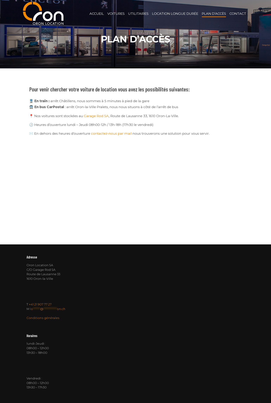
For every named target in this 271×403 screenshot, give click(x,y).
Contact (238, 14)
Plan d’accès (214, 14)
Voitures (116, 14)
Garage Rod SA (96, 116)
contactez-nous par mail (111, 134)
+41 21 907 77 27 (40, 304)
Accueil (96, 14)
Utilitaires (138, 14)
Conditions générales (43, 318)
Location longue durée (175, 14)
